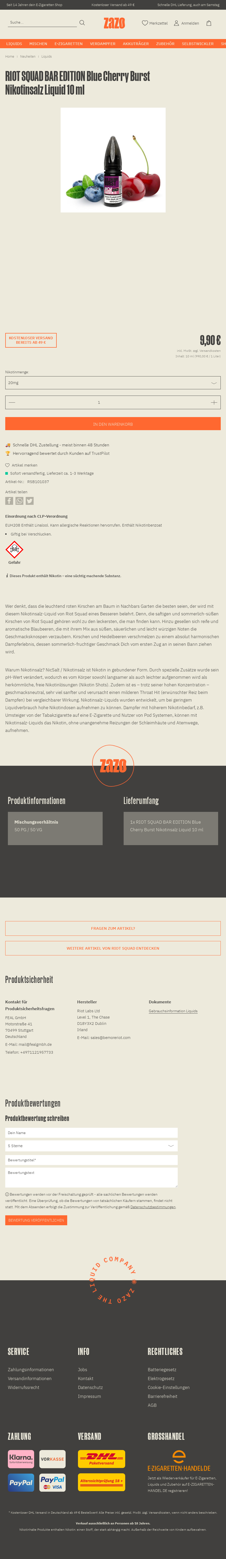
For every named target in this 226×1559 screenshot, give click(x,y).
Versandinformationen (30, 1378)
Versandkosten (159, 1512)
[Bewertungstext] (91, 1178)
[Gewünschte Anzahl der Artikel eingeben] (99, 402)
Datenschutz (90, 1387)
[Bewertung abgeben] (91, 1145)
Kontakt (85, 1378)
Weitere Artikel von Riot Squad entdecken (113, 948)
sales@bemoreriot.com (110, 1037)
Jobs (82, 1369)
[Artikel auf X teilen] (30, 501)
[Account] (186, 23)
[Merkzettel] (155, 22)
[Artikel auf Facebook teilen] (9, 501)
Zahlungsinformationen (31, 1369)
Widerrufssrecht (23, 1387)
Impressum (89, 1396)
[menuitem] (42, 25)
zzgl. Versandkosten (207, 351)
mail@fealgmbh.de (35, 1044)
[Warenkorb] (209, 23)
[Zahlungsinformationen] (37, 1471)
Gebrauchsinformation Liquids (173, 1011)
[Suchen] (82, 23)
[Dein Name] (91, 1133)
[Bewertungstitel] (91, 1160)
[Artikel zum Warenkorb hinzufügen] (113, 423)
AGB (152, 1405)
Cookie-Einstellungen (169, 1387)
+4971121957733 (36, 1052)
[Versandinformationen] (101, 1470)
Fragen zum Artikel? (113, 928)
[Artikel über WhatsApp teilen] (19, 501)
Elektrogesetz (161, 1378)
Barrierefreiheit (162, 1396)
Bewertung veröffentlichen (36, 1220)
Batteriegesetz (162, 1369)
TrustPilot (100, 453)
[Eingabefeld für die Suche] (42, 22)
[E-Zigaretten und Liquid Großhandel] (183, 1472)
